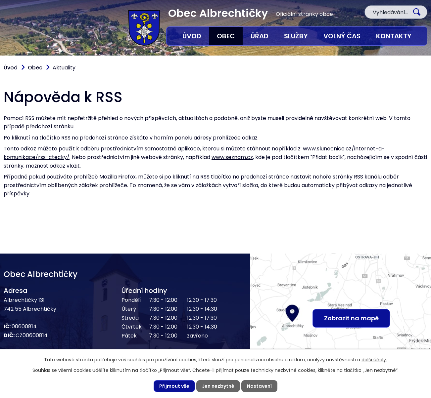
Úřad (259, 36)
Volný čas (341, 36)
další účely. (374, 359)
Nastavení (259, 386)
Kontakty (393, 36)
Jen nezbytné (218, 386)
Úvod (191, 36)
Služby (296, 36)
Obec (226, 36)
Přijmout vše (174, 386)
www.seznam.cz (232, 157)
